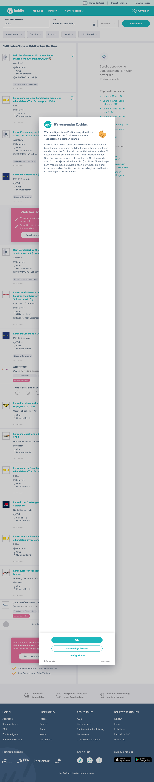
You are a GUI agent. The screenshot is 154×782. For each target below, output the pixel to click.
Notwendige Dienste (77, 648)
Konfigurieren (77, 655)
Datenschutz (49, 661)
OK (77, 639)
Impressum (105, 661)
